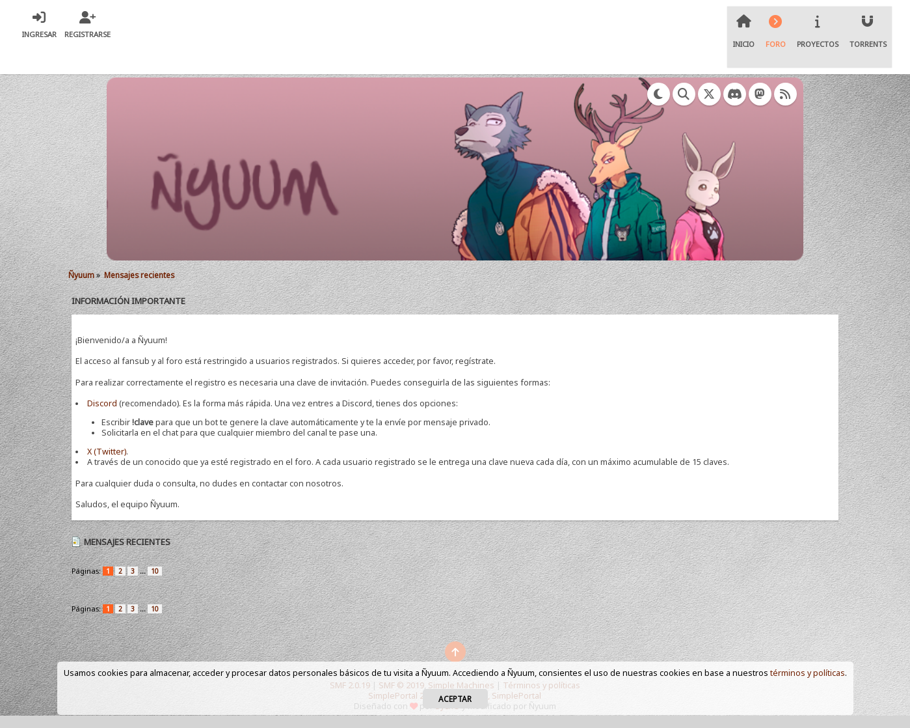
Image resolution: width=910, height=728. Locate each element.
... (144, 571)
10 (155, 571)
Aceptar (455, 698)
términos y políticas (807, 673)
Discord (102, 403)
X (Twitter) (106, 451)
